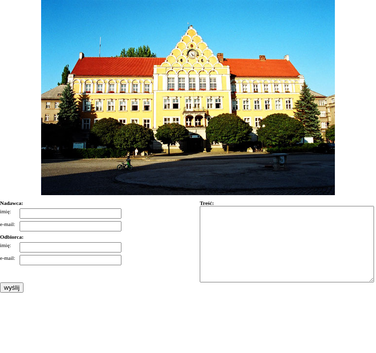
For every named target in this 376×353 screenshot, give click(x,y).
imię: (5, 211)
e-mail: (7, 224)
